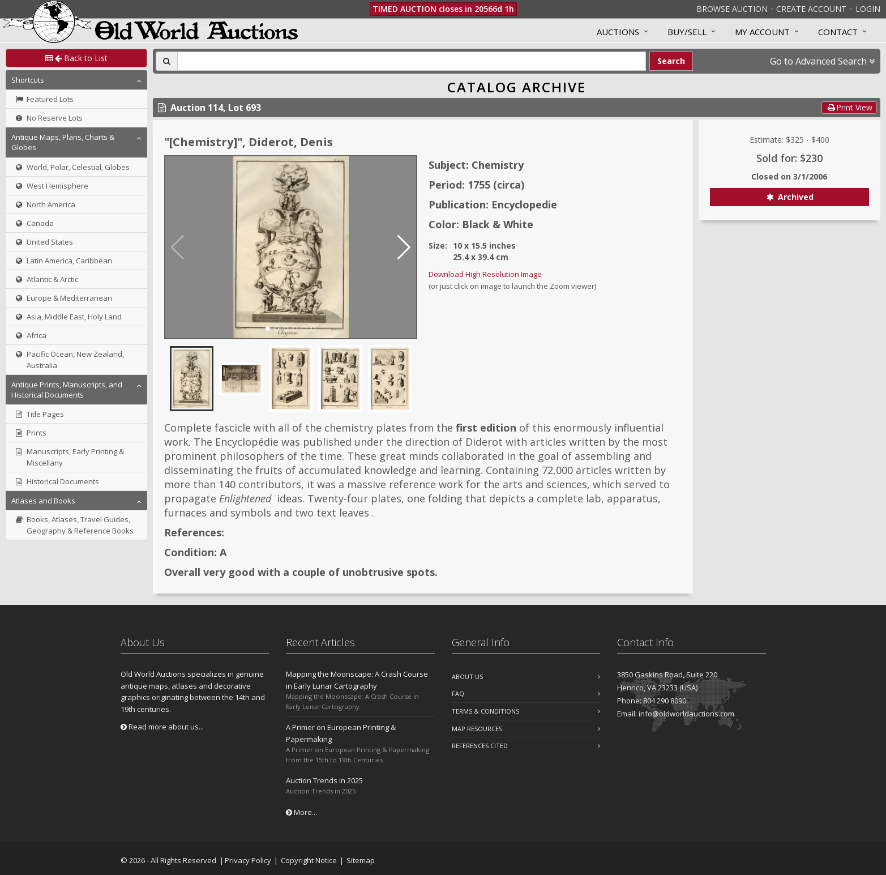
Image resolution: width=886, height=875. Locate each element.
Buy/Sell (687, 31)
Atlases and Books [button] (43, 501)
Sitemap (360, 860)
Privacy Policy (248, 860)
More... (301, 812)
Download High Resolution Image (485, 274)
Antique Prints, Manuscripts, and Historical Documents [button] (66, 389)
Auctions (618, 31)
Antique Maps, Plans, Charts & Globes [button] (62, 142)
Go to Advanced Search (822, 61)
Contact (838, 31)
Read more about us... (162, 727)
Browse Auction (732, 8)
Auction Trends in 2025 (324, 780)
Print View (849, 107)
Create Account (811, 8)
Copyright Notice (309, 860)
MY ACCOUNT (762, 31)
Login (867, 8)
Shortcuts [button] (27, 80)
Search (671, 61)
